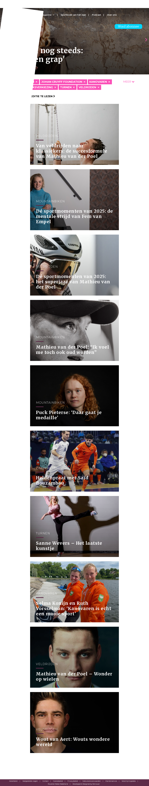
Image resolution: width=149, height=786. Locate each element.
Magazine (46, 15)
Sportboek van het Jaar (73, 15)
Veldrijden (87, 87)
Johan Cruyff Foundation (61, 81)
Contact (45, 781)
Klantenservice (111, 781)
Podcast (96, 15)
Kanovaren (98, 81)
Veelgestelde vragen (30, 781)
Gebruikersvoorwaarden (92, 781)
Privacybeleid (73, 781)
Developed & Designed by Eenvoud (86, 784)
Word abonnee (128, 26)
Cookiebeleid (58, 781)
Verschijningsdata (129, 781)
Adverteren (13, 781)
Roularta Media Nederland (58, 784)
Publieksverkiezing (38, 87)
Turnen (66, 87)
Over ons (112, 15)
